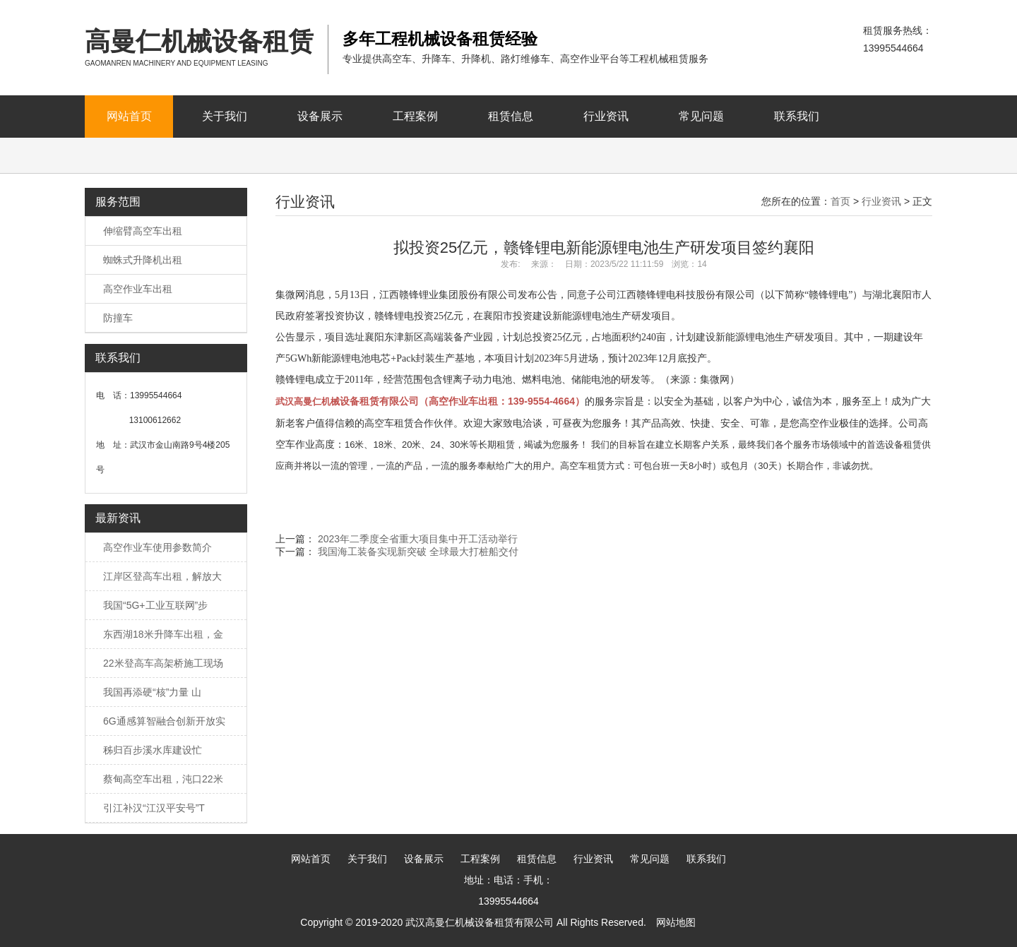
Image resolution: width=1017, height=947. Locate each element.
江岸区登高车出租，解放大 (162, 576)
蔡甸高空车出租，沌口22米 (163, 779)
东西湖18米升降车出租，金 (163, 634)
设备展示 (320, 116)
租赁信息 (510, 116)
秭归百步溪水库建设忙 (152, 750)
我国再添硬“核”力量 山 (152, 692)
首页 (840, 201)
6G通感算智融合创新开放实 (164, 721)
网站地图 (676, 922)
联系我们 (796, 116)
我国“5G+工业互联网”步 (155, 605)
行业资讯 (606, 116)
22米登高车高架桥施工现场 (163, 663)
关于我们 (224, 116)
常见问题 (701, 116)
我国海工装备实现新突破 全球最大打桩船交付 (418, 551)
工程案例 (415, 116)
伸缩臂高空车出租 (142, 231)
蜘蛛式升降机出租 (142, 260)
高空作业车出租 (137, 288)
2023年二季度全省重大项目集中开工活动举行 (418, 538)
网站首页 (129, 116)
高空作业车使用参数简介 (157, 547)
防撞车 (118, 317)
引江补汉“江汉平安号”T (154, 808)
